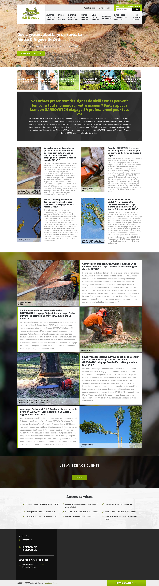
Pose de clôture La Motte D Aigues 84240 (42, 504)
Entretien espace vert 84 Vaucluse (73, 17)
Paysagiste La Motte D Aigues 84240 (40, 512)
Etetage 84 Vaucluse (61, 17)
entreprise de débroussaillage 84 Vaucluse (120, 17)
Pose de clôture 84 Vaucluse (136, 17)
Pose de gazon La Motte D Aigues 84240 (81, 512)
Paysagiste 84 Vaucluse (107, 17)
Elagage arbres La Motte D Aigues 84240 (42, 516)
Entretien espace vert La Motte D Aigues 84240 (121, 517)
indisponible (90, 8)
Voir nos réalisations (31, 54)
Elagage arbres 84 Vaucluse (84, 17)
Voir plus (79, 478)
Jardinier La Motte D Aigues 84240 (118, 504)
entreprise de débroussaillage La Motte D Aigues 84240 (81, 505)
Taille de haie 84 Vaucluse (95, 17)
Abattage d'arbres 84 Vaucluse (50, 17)
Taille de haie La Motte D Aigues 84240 (120, 512)
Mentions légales (51, 583)
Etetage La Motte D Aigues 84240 (78, 516)
